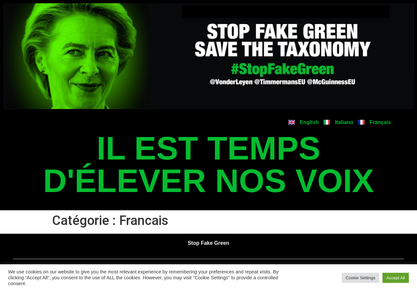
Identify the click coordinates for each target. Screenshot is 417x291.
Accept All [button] (395, 277)
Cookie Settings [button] (360, 277)
